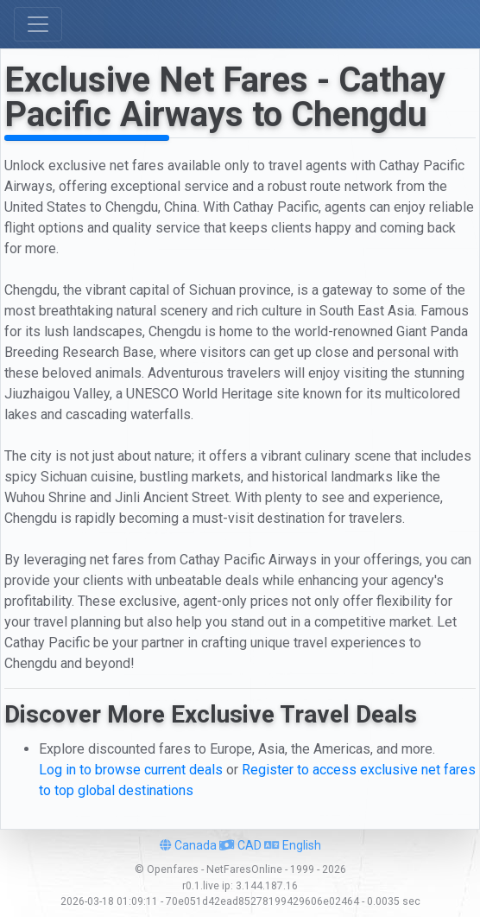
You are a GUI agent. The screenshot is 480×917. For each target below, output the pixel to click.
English (292, 845)
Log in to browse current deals (131, 769)
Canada (188, 845)
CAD (240, 845)
